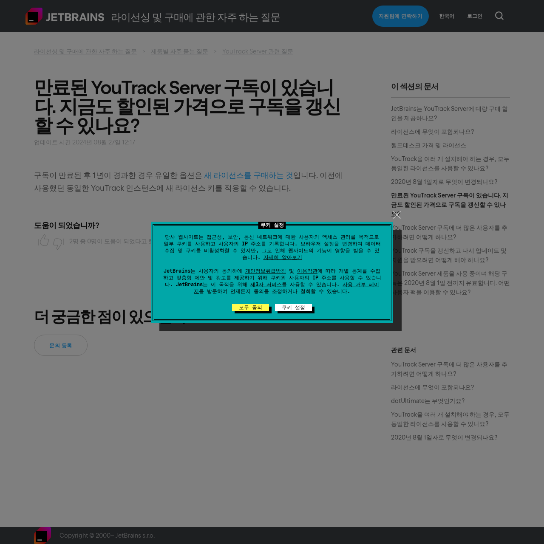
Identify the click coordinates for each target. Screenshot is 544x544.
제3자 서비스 (266, 284)
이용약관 (307, 271)
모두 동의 (250, 307)
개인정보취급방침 (265, 271)
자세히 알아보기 (283, 257)
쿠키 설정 (293, 307)
